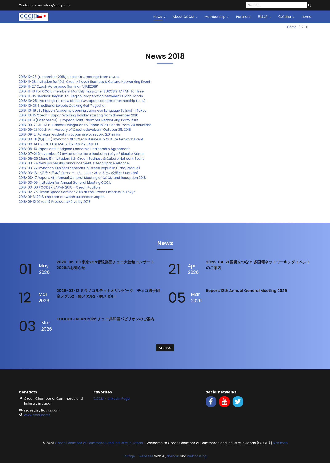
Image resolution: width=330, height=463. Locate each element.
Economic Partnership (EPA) (121, 100)
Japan (92, 100)
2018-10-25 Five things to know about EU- (53, 100)
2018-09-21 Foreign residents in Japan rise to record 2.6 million (70, 134)
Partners (243, 16)
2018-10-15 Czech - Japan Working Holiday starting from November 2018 (78, 115)
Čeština (286, 16)
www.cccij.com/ (37, 415)
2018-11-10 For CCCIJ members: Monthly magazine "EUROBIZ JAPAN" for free (81, 91)
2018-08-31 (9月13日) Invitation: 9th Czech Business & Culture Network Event (81, 139)
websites (146, 456)
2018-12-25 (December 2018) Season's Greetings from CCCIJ (69, 76)
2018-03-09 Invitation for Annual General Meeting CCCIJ (65, 182)
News (159, 16)
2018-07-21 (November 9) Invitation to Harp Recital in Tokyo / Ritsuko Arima (81, 153)
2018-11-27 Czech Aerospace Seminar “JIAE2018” (58, 86)
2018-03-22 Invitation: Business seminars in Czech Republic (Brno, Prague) (79, 168)
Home (306, 16)
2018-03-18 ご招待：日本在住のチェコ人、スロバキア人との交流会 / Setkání (78, 172)
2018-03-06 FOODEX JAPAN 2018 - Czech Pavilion (59, 187)
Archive (165, 347)
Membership (216, 16)
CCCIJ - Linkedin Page (111, 398)
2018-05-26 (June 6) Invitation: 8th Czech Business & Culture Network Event (81, 158)
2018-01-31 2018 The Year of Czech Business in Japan (62, 196)
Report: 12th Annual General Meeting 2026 (246, 290)
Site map (280, 443)
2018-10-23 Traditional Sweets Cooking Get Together (62, 105)
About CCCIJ (185, 16)
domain (173, 456)
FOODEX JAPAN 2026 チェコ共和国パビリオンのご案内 (105, 319)
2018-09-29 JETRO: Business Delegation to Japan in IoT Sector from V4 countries (85, 125)
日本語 (264, 16)
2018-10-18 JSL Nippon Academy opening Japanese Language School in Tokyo (82, 110)
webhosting (196, 456)
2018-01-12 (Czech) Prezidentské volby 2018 (54, 201)
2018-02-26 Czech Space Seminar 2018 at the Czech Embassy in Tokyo (77, 192)
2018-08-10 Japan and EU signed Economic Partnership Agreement (74, 148)
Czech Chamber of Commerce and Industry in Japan (99, 443)
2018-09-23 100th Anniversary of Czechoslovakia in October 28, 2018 (75, 129)
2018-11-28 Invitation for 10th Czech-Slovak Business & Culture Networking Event (84, 81)
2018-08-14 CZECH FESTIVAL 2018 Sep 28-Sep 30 (58, 144)
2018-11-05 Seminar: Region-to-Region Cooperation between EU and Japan (81, 96)
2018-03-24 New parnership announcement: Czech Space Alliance (74, 163)
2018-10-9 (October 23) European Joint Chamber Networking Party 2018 (78, 120)
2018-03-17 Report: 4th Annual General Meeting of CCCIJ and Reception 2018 (82, 177)
